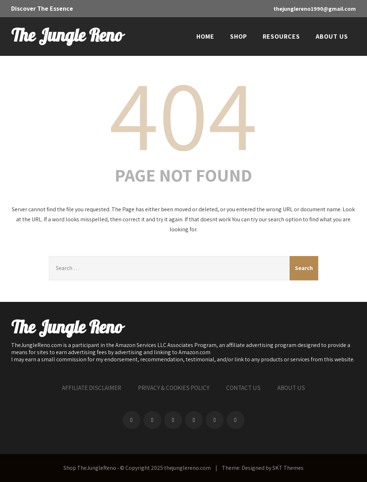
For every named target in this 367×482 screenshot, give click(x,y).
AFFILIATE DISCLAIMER (91, 388)
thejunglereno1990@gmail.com (314, 9)
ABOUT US (332, 36)
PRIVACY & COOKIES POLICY (173, 388)
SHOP (238, 36)
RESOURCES (281, 36)
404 (183, 113)
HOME (205, 36)
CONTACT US (243, 388)
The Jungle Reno (66, 36)
